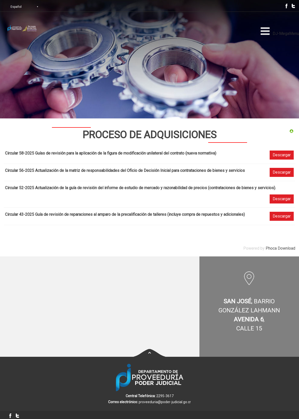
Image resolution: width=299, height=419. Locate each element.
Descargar (282, 155)
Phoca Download (280, 248)
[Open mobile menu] (265, 31)
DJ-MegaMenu (286, 33)
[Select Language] (29, 7)
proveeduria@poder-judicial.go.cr (165, 402)
